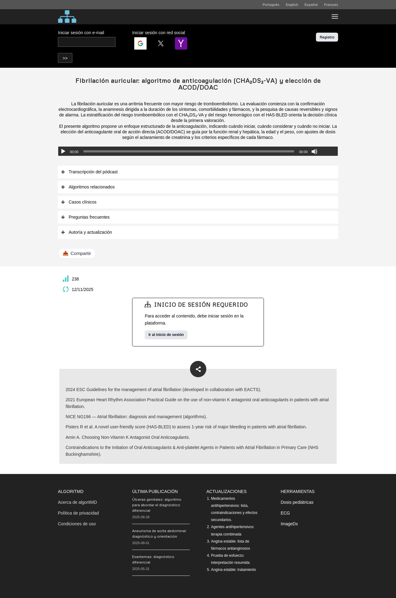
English (292, 4)
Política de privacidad (78, 513)
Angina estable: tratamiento (233, 570)
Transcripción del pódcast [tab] (89, 172)
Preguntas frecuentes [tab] (85, 217)
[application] (198, 151)
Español (311, 4)
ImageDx (289, 523)
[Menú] (335, 16)
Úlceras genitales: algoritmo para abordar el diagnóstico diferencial (156, 505)
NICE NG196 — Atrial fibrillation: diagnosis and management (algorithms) (136, 416)
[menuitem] (271, 4)
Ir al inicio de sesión (166, 335)
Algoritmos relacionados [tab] (88, 187)
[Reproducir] (63, 151)
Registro (327, 37)
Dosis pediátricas (297, 502)
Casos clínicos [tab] (78, 202)
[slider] (188, 151)
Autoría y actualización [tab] (86, 232)
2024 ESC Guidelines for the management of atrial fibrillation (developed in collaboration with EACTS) (163, 389)
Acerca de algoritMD (77, 502)
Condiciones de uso (77, 523)
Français (331, 4)
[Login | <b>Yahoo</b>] (181, 43)
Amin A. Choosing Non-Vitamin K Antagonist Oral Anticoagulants (127, 437)
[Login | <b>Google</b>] (140, 43)
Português (271, 4)
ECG (285, 513)
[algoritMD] (67, 16)
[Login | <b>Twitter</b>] (161, 43)
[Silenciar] (314, 151)
